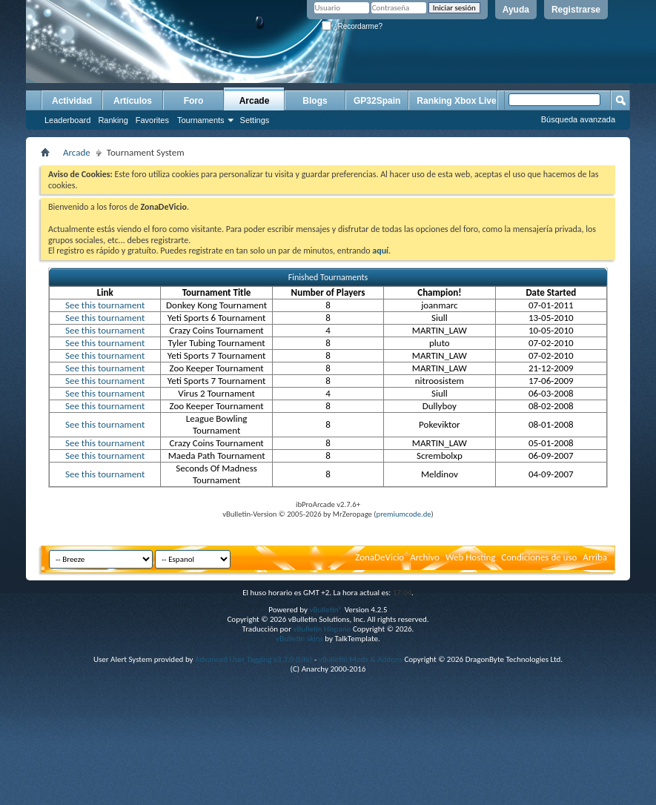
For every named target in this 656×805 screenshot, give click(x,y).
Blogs (314, 101)
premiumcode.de (404, 514)
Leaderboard (67, 120)
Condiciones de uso (539, 557)
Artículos (132, 101)
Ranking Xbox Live (456, 101)
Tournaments (201, 120)
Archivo (425, 557)
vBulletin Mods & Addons (360, 659)
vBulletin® (325, 609)
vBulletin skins (299, 638)
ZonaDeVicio (379, 557)
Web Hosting (470, 557)
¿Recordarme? (352, 26)
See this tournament (105, 305)
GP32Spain (377, 101)
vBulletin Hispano (322, 629)
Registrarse (575, 9)
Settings (255, 120)
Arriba (595, 557)
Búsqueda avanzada (578, 119)
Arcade (254, 101)
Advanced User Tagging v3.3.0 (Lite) (253, 659)
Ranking (112, 120)
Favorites (152, 120)
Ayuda (516, 9)
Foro (194, 101)
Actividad (72, 101)
